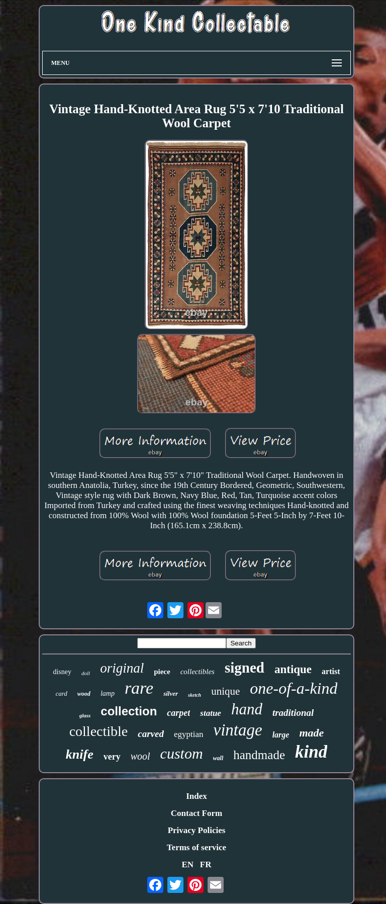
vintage (238, 730)
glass (85, 715)
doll (85, 673)
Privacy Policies (197, 830)
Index (196, 796)
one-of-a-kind (293, 688)
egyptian (189, 734)
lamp (108, 693)
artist (331, 671)
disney (62, 672)
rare (139, 688)
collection (129, 711)
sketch (194, 695)
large (281, 734)
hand (246, 709)
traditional (293, 712)
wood (83, 693)
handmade (259, 755)
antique (293, 669)
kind (311, 752)
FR (206, 864)
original (122, 668)
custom (181, 753)
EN (187, 864)
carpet (178, 713)
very (112, 757)
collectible (98, 731)
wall (218, 758)
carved (151, 733)
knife (79, 754)
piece (162, 672)
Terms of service (196, 847)
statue (210, 713)
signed (244, 668)
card (61, 693)
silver (170, 693)
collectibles (197, 672)
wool (140, 756)
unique (225, 691)
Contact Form (196, 813)
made (311, 732)
